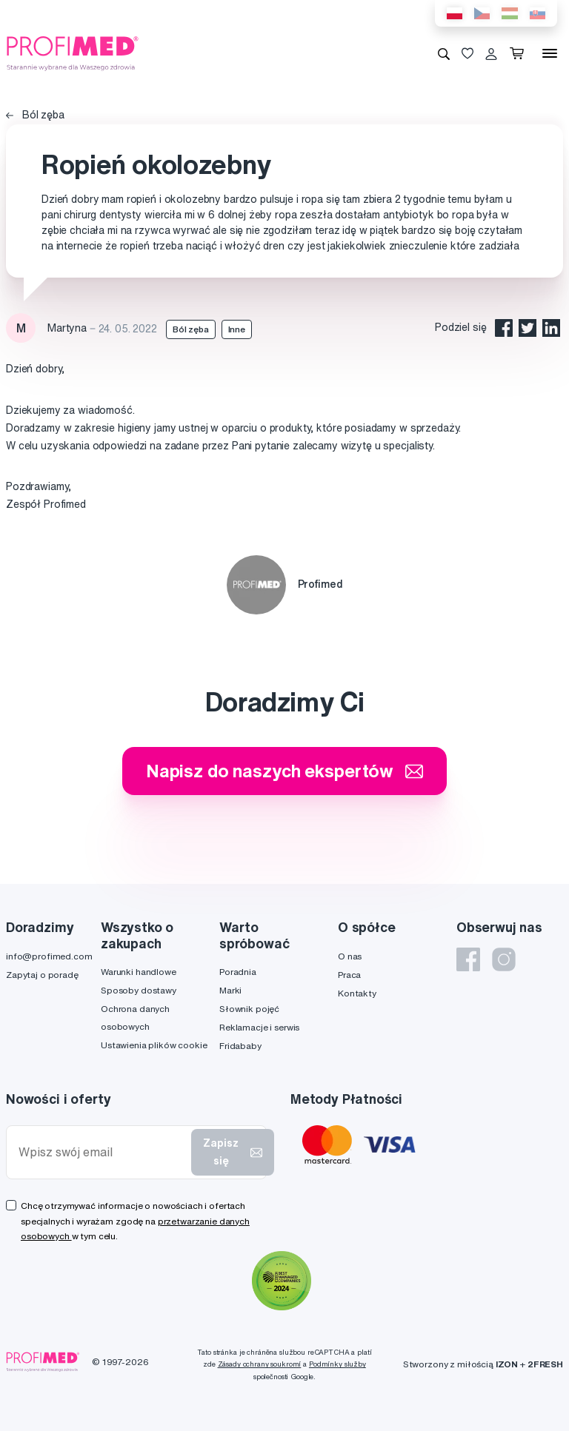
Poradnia (237, 971)
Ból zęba (35, 115)
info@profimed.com (49, 956)
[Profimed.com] (72, 52)
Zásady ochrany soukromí (260, 1364)
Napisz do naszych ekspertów (284, 771)
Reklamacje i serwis (259, 1027)
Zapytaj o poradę (42, 974)
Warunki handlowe (138, 971)
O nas (350, 956)
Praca (349, 974)
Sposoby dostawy (138, 990)
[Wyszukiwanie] (444, 53)
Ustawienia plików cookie (154, 1045)
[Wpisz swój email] (102, 1152)
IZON (507, 1364)
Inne (236, 329)
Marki (230, 990)
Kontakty (357, 993)
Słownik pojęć (249, 1008)
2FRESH (545, 1364)
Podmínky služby (337, 1364)
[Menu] (549, 53)
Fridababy (240, 1045)
